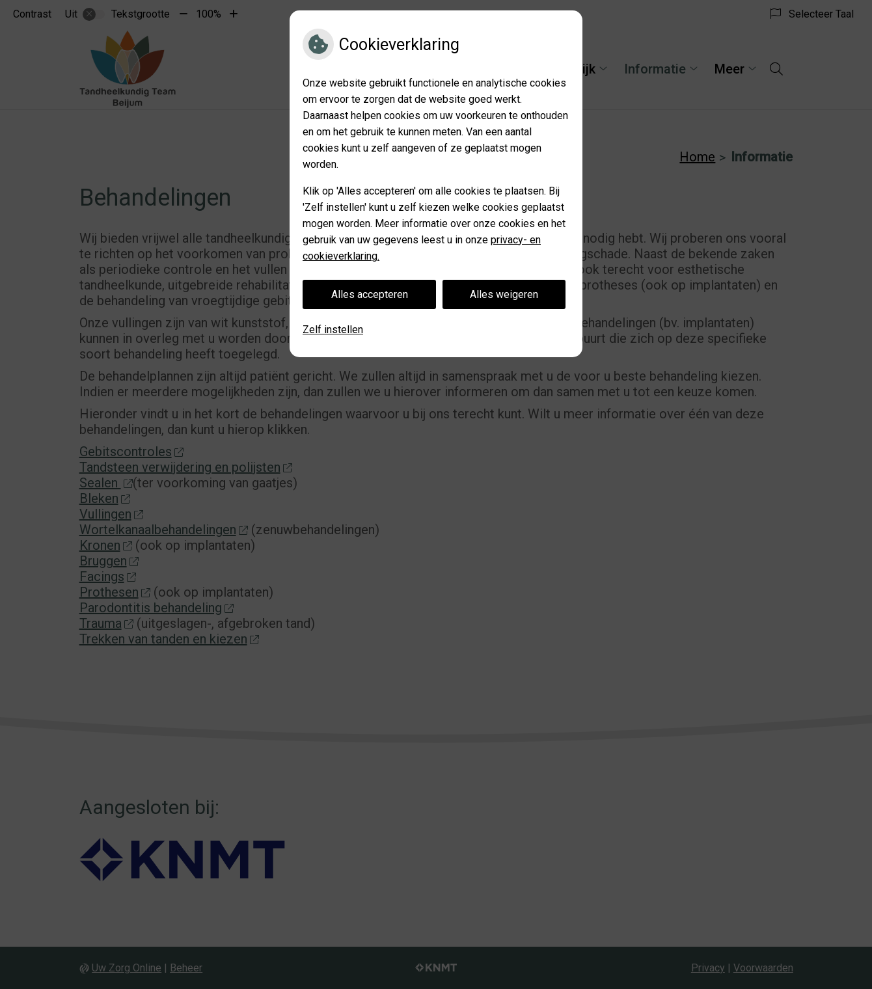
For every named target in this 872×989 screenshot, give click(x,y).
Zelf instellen (333, 329)
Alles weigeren (504, 294)
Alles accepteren (369, 294)
